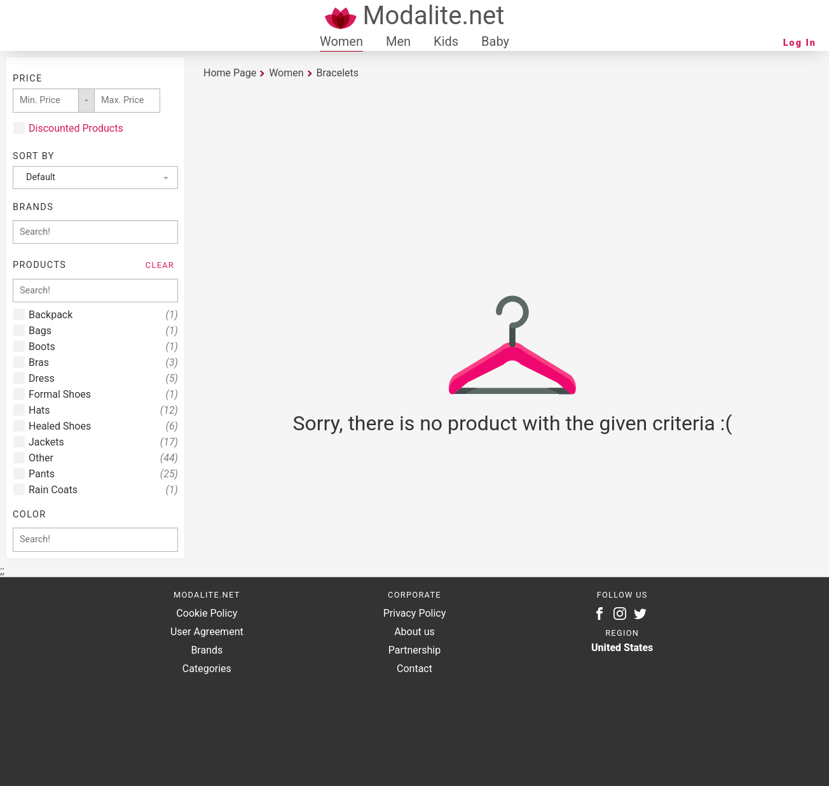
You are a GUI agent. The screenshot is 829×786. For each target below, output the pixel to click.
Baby (495, 41)
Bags (103, 331)
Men (398, 41)
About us (414, 632)
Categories (206, 669)
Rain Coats (103, 490)
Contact (414, 669)
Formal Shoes (103, 394)
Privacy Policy (414, 613)
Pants (103, 474)
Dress (103, 378)
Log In (799, 43)
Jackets (103, 442)
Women (341, 41)
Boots (103, 346)
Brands (207, 650)
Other (103, 458)
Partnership (414, 650)
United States (622, 648)
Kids (446, 41)
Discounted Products (76, 128)
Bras (103, 362)
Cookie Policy (206, 613)
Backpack (103, 315)
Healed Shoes (103, 426)
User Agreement (206, 632)
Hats (103, 410)
